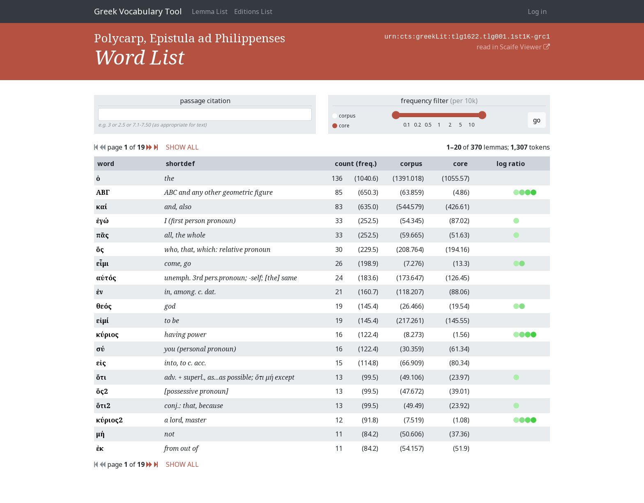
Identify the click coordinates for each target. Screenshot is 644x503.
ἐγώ (102, 220)
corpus (344, 115)
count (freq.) (356, 163)
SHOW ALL (182, 147)
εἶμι (102, 263)
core (341, 125)
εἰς (101, 362)
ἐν (99, 291)
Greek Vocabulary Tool (138, 11)
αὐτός (106, 277)
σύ (100, 348)
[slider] (396, 115)
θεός (104, 306)
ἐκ (100, 448)
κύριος (107, 334)
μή (100, 433)
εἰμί (102, 320)
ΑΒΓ (103, 192)
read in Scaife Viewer (513, 46)
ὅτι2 (103, 405)
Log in (537, 11)
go (536, 120)
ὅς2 (102, 391)
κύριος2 (109, 420)
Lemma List (210, 11)
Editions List (253, 11)
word (105, 163)
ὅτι (101, 377)
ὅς (100, 249)
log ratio (511, 163)
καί (101, 206)
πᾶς (102, 235)
